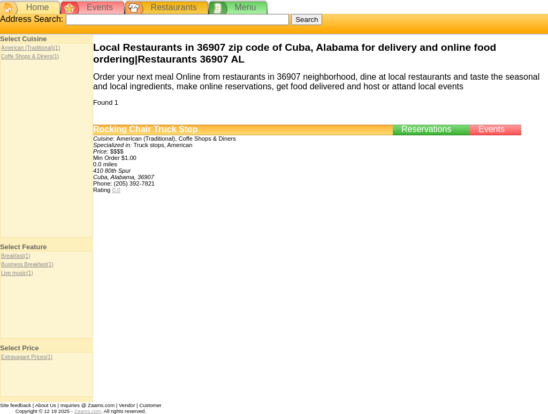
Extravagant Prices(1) (26, 357)
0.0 (116, 190)
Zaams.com (87, 411)
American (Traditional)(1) (30, 48)
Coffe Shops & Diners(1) (30, 56)
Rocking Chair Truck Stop (145, 129)
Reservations (426, 129)
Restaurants (174, 7)
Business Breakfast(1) (27, 264)
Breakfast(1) (15, 256)
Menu (245, 7)
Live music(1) (17, 273)
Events (100, 7)
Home (37, 7)
